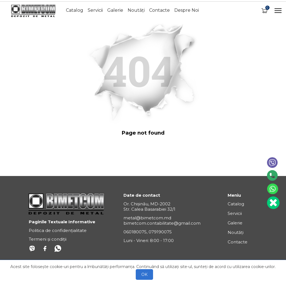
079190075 (160, 231)
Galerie (115, 10)
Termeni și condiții (47, 239)
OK (144, 274)
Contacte (159, 10)
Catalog (74, 10)
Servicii (95, 10)
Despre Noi (186, 10)
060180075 (135, 231)
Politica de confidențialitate (58, 230)
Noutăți (136, 10)
